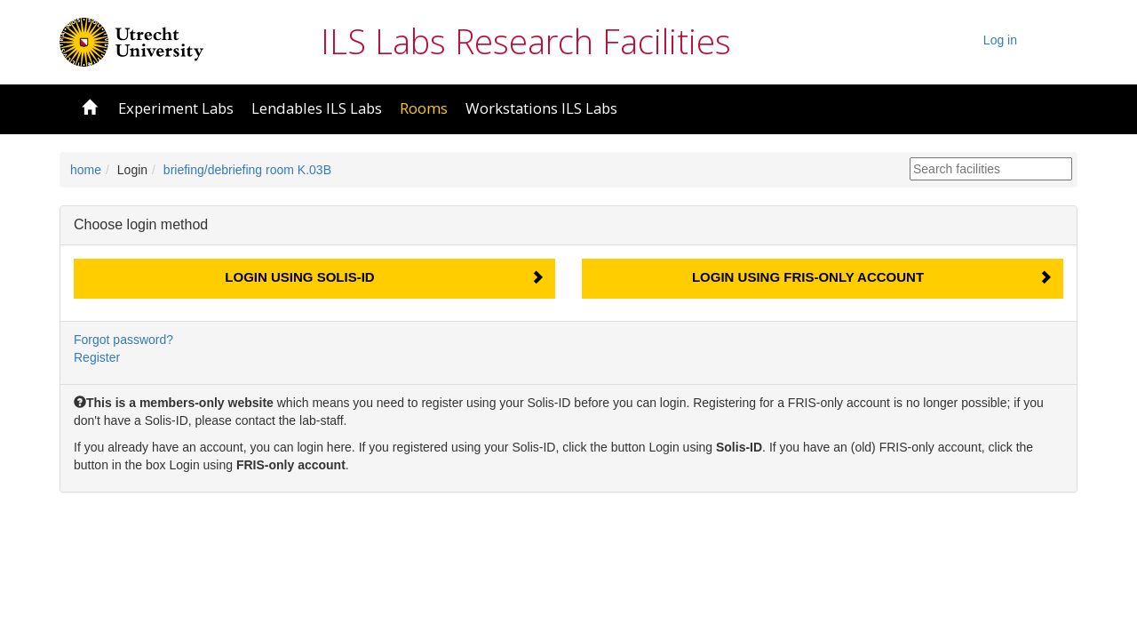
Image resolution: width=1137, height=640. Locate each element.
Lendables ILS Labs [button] (316, 108)
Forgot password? (123, 339)
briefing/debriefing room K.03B (247, 170)
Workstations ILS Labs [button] (541, 108)
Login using (299, 276)
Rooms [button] (424, 108)
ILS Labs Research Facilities (526, 41)
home (85, 170)
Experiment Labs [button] (176, 108)
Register (97, 357)
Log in (1000, 40)
